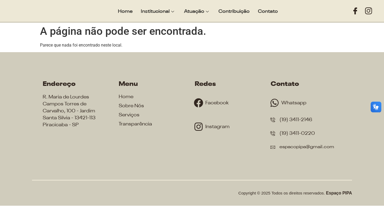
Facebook (217, 102)
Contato (266, 10)
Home (127, 10)
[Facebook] (355, 10)
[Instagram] (368, 10)
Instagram (218, 126)
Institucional (158, 10)
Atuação (196, 10)
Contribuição (233, 10)
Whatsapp (294, 102)
